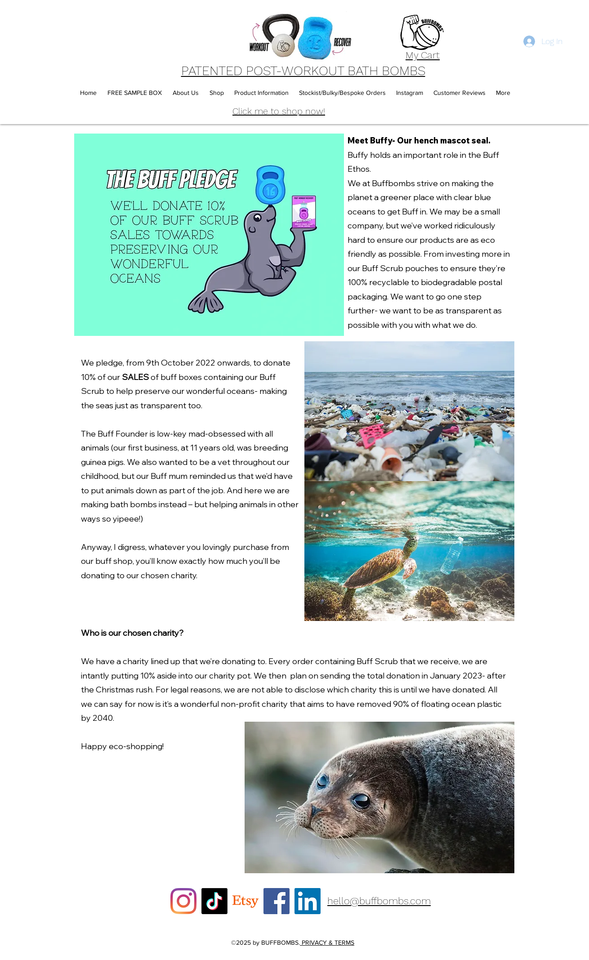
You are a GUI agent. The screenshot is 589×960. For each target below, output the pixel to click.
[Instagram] (183, 901)
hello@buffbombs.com (379, 900)
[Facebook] (276, 901)
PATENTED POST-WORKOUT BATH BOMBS (303, 70)
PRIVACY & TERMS (327, 942)
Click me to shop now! (278, 111)
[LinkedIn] (307, 901)
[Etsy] (245, 901)
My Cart (423, 55)
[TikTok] (214, 901)
